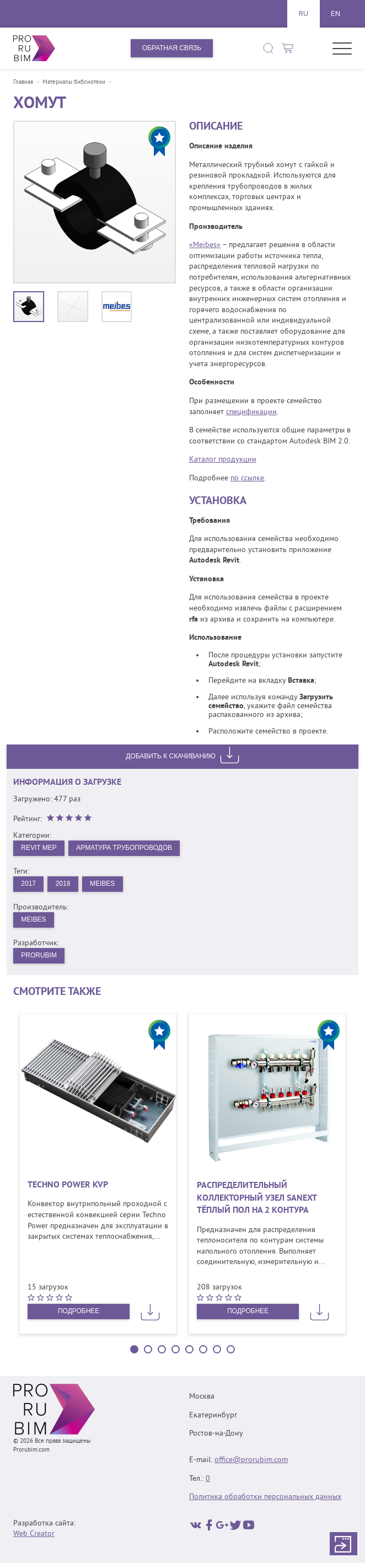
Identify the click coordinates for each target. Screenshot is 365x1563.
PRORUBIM (39, 955)
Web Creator (34, 1534)
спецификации (251, 412)
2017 (28, 883)
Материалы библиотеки (73, 82)
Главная (23, 82)
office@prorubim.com (251, 1460)
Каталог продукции (222, 459)
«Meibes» (205, 245)
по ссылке (247, 478)
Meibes (102, 883)
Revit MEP (38, 848)
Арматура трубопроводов (125, 848)
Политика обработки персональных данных (265, 1497)
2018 (63, 883)
